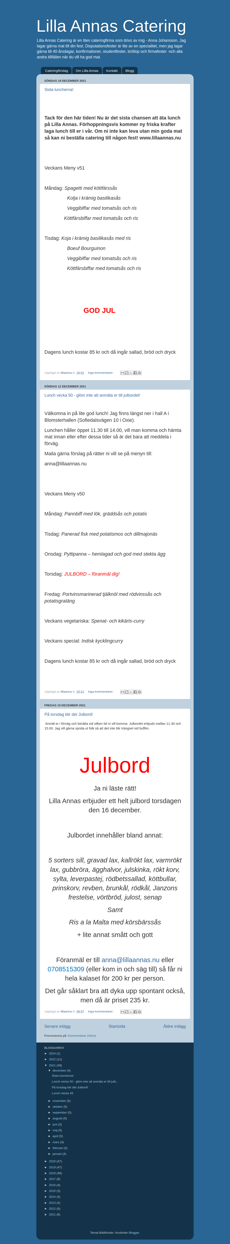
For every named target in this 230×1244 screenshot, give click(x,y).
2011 (53, 1214)
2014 (53, 1196)
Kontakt (112, 71)
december (60, 1070)
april (56, 1136)
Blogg (129, 71)
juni (55, 1124)
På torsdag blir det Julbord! (68, 714)
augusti (58, 1118)
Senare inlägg (57, 1026)
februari (58, 1148)
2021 (53, 1065)
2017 (53, 1179)
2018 (53, 1173)
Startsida (116, 1026)
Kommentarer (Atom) (82, 1035)
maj (55, 1130)
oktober (58, 1106)
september (60, 1112)
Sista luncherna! (58, 89)
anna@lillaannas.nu (130, 959)
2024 (53, 1053)
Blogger (134, 1232)
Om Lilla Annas (87, 71)
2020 (53, 1161)
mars (56, 1142)
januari (57, 1154)
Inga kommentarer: (101, 372)
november (60, 1101)
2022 (53, 1059)
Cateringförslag (56, 71)
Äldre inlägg (174, 1026)
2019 (53, 1167)
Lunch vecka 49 (62, 1093)
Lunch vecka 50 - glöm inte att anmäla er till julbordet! (92, 395)
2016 (53, 1185)
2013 (53, 1202)
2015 (53, 1191)
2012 (53, 1208)
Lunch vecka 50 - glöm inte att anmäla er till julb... (85, 1081)
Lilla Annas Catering (111, 25)
